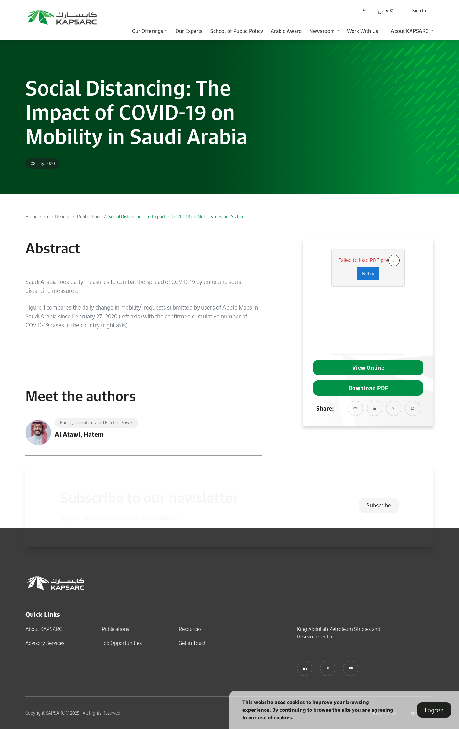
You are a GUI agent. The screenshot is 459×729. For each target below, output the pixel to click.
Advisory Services (45, 643)
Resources (190, 629)
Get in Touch (193, 643)
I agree (434, 710)
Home (31, 216)
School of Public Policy (236, 31)
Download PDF (368, 388)
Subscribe (379, 505)
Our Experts (189, 31)
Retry (368, 273)
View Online (368, 367)
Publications (89, 216)
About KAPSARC (44, 629)
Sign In (419, 10)
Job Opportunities (122, 643)
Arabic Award (286, 31)
